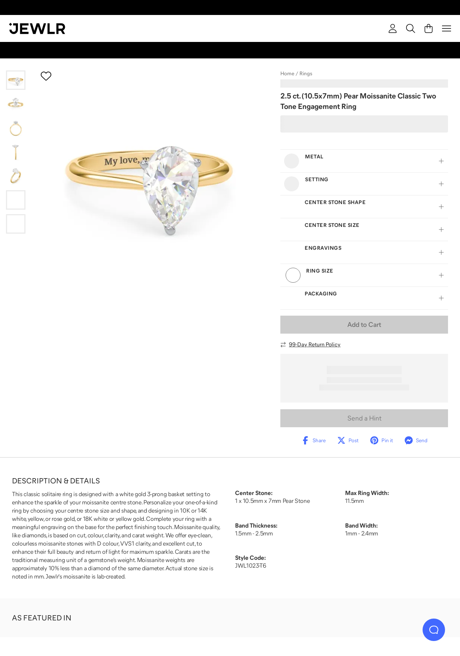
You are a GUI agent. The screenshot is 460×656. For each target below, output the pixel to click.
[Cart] (428, 28)
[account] (392, 28)
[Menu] (446, 28)
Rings (305, 73)
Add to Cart (364, 324)
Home (287, 73)
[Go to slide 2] (15, 104)
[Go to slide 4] (15, 152)
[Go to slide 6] (15, 200)
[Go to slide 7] (15, 224)
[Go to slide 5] (15, 176)
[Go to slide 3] (15, 128)
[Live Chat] (434, 630)
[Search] (410, 28)
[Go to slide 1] (15, 80)
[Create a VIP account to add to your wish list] (46, 76)
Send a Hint (364, 418)
